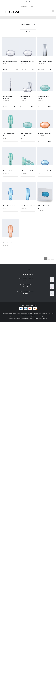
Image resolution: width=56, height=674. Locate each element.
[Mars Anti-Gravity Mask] (45, 120)
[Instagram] (29, 269)
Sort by (25, 24)
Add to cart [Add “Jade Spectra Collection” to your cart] (24, 178)
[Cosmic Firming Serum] (45, 48)
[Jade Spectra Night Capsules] (27, 120)
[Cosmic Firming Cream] (10, 48)
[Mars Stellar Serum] (10, 229)
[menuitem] (24, 6)
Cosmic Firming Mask (27, 61)
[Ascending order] (34, 24)
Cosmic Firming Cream (10, 61)
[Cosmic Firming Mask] (27, 48)
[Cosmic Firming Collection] (27, 83)
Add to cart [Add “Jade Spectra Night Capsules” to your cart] (24, 143)
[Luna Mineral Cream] (10, 192)
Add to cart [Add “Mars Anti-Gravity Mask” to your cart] (41, 141)
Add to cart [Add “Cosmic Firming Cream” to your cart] (6, 69)
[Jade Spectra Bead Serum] (10, 120)
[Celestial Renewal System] (45, 192)
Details (16, 69)
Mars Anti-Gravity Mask (45, 133)
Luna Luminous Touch (44, 170)
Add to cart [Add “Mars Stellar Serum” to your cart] (6, 251)
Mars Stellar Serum (9, 243)
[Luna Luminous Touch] (45, 157)
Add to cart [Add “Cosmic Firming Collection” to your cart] (24, 106)
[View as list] (29, 31)
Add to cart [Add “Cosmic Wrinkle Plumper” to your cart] (6, 106)
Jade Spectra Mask (9, 170)
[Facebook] (26, 269)
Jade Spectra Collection (28, 170)
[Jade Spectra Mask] (10, 157)
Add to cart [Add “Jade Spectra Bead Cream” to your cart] (41, 106)
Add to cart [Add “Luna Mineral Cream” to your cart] (6, 213)
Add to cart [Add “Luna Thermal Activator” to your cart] (24, 213)
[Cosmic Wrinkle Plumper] (10, 83)
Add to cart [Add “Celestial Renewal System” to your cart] (41, 216)
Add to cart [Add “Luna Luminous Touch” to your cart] (41, 178)
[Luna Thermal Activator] (27, 192)
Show (25, 28)
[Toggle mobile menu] (53, 11)
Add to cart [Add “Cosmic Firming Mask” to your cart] (24, 69)
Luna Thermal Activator (28, 205)
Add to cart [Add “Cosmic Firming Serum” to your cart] (41, 69)
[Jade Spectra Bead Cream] (45, 83)
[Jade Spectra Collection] (27, 157)
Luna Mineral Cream (9, 205)
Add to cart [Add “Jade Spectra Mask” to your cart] (6, 178)
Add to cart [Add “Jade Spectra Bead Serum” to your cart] (6, 143)
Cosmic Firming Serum (45, 61)
